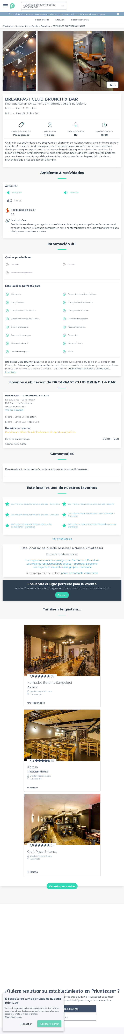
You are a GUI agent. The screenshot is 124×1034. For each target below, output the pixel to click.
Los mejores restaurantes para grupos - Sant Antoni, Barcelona (62, 560)
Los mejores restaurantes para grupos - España (91, 504)
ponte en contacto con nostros (79, 573)
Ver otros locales (62, 538)
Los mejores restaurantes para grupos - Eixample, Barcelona (62, 563)
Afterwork (60, 19)
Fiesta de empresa (80, 19)
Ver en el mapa (14, 409)
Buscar (62, 595)
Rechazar (26, 1023)
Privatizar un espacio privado (30, 14)
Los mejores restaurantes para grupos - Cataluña (35, 514)
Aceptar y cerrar (49, 1023)
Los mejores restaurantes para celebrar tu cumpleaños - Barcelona (31, 525)
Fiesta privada (42, 19)
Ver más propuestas (62, 886)
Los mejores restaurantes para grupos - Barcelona (35, 504)
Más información (13, 1017)
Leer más (10, 372)
